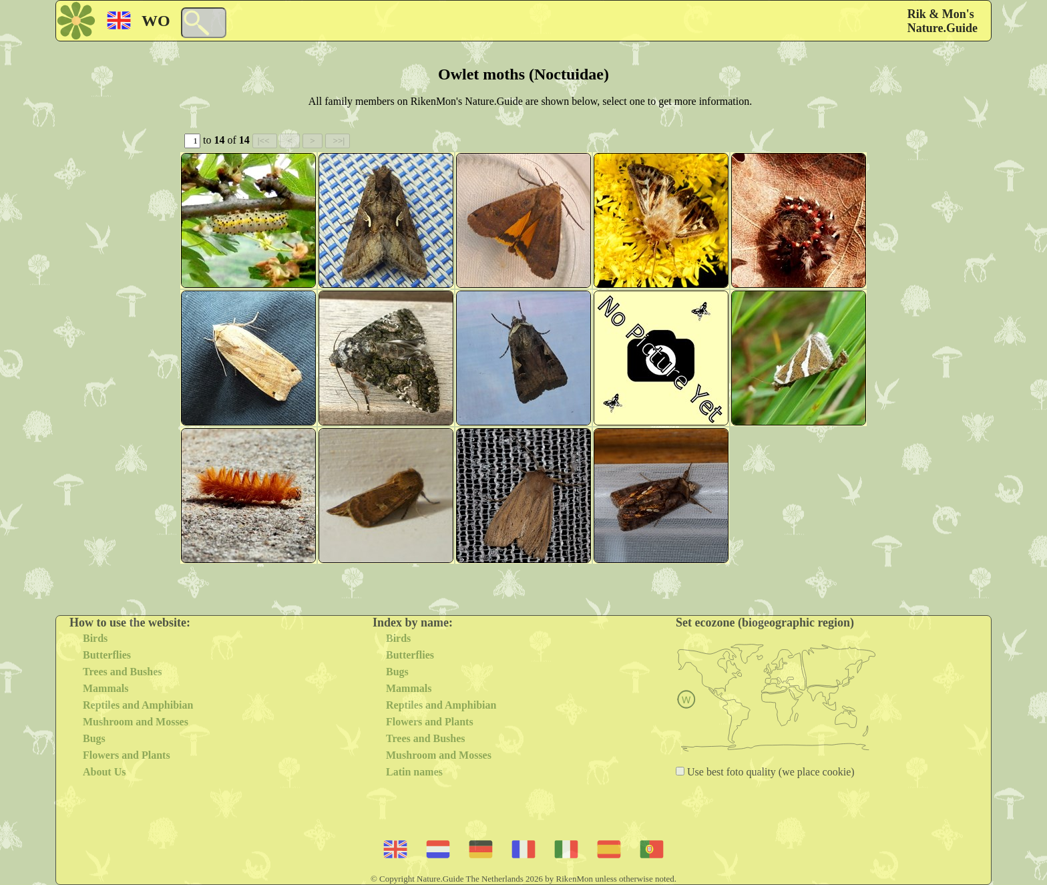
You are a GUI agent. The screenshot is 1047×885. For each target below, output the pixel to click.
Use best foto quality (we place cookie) (769, 771)
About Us (104, 771)
